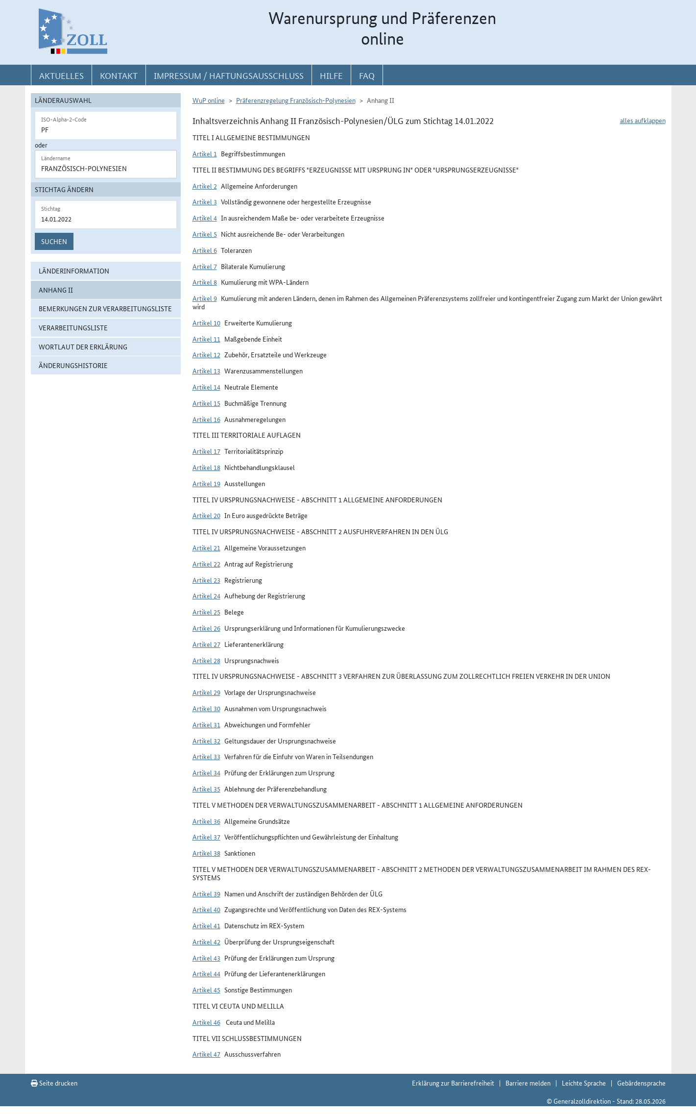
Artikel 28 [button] (206, 660)
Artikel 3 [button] (204, 201)
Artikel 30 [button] (206, 708)
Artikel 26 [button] (206, 628)
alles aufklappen (643, 120)
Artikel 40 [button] (206, 909)
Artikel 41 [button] (206, 925)
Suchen (54, 241)
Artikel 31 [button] (206, 724)
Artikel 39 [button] (206, 893)
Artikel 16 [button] (206, 419)
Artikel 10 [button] (206, 322)
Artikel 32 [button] (206, 740)
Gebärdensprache (641, 1083)
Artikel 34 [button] (206, 772)
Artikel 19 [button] (206, 483)
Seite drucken (54, 1083)
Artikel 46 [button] (206, 1022)
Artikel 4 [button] (204, 218)
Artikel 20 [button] (206, 515)
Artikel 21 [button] (206, 547)
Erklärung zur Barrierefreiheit (453, 1083)
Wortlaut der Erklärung (83, 346)
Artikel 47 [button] (206, 1054)
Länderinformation (74, 270)
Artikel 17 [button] (206, 451)
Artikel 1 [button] (204, 153)
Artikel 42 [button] (206, 941)
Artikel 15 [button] (206, 403)
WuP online (208, 100)
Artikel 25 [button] (206, 612)
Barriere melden (528, 1083)
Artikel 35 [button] (206, 788)
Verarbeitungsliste (73, 327)
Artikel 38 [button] (206, 853)
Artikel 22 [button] (206, 564)
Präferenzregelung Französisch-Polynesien (296, 100)
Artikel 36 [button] (206, 821)
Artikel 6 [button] (204, 250)
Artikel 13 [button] (206, 370)
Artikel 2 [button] (204, 186)
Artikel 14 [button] (206, 387)
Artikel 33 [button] (206, 756)
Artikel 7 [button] (204, 266)
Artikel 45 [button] (206, 989)
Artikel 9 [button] (204, 298)
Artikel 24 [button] (206, 595)
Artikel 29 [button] (206, 692)
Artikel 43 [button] (206, 958)
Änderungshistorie (73, 365)
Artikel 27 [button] (206, 644)
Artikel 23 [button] (206, 580)
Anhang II (56, 290)
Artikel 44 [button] (206, 973)
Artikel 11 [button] (206, 339)
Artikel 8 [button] (204, 282)
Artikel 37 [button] (206, 837)
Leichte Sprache (584, 1083)
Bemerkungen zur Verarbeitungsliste (105, 308)
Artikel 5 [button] (204, 234)
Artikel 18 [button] (206, 467)
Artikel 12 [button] (206, 354)
